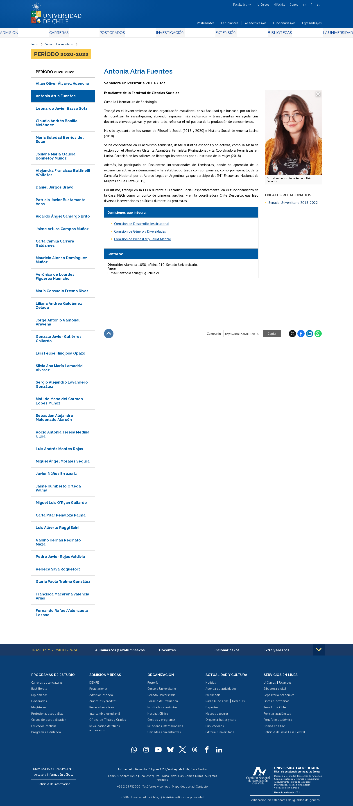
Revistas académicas (277, 715)
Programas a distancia (46, 734)
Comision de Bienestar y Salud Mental (142, 240)
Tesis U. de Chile (275, 709)
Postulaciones (98, 690)
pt (318, 5)
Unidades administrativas (164, 734)
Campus (111, 777)
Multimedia (213, 697)
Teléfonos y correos (155, 783)
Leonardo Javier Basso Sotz (61, 110)
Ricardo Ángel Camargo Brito (63, 218)
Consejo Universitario (161, 690)
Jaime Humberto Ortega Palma (58, 489)
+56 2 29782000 (131, 783)
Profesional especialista (47, 715)
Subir (108, 335)
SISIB (127, 794)
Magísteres (38, 709)
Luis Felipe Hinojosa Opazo (60, 354)
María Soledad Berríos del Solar (60, 141)
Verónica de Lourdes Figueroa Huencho (55, 278)
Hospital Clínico (157, 715)
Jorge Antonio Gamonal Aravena (57, 323)
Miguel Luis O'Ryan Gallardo (61, 504)
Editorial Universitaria (220, 734)
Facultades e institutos (162, 709)
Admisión (41, 34)
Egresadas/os (312, 24)
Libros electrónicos (276, 703)
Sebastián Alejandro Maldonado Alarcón (54, 419)
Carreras (80, 34)
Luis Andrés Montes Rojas (59, 450)
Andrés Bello (125, 777)
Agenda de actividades (221, 690)
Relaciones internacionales (165, 728)
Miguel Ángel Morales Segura (63, 462)
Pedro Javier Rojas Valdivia (60, 558)
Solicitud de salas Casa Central (284, 734)
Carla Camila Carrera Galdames (55, 244)
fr (311, 5)
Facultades (240, 5)
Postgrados (122, 34)
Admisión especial (101, 697)
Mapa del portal (180, 783)
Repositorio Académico (279, 697)
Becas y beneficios (101, 709)
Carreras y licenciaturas (46, 684)
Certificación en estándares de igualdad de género (290, 801)
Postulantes (206, 24)
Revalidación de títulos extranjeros (104, 730)
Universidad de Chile (145, 794)
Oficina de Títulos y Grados (107, 721)
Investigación (169, 34)
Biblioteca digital (275, 690)
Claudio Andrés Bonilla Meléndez (56, 124)
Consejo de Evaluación (162, 703)
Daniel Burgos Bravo (54, 188)
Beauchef (141, 777)
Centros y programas (161, 721)
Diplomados (39, 697)
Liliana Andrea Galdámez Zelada (59, 307)
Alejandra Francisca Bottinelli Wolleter (63, 174)
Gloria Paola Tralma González (63, 583)
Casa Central (199, 770)
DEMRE (94, 684)
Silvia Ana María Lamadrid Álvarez (59, 369)
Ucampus (285, 684)
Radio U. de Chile (217, 703)
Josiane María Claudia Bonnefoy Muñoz (55, 157)
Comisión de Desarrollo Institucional (141, 225)
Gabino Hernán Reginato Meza (58, 543)
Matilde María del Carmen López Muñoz (59, 402)
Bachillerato (39, 690)
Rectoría (152, 684)
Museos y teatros (217, 715)
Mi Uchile (279, 5)
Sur (199, 777)
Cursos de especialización (48, 721)
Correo (294, 5)
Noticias (211, 684)
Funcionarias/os (284, 24)
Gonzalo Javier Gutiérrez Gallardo (58, 340)
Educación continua (44, 728)
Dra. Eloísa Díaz (159, 777)
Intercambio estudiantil (104, 715)
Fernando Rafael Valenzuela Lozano (62, 614)
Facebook (301, 335)
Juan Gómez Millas (183, 777)
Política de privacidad (187, 794)
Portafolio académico (278, 721)
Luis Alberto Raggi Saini (57, 529)
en (304, 5)
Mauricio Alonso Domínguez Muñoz (61, 261)
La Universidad (305, 34)
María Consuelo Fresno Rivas (62, 292)
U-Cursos (263, 5)
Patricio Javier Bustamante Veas (61, 203)
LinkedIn (310, 335)
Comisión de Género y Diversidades (140, 232)
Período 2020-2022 (61, 55)
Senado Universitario (59, 45)
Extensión (214, 34)
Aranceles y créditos (103, 703)
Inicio (34, 45)
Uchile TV (238, 703)
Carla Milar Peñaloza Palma (61, 516)
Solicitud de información (54, 786)
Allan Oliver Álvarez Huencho (62, 85)
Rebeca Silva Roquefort (58, 570)
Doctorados (39, 703)
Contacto (198, 783)
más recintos (211, 777)
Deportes (212, 709)
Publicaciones (215, 728)
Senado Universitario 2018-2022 (293, 204)
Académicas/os (256, 24)
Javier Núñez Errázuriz (56, 475)
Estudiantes (229, 24)
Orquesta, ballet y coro (221, 721)
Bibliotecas (257, 34)
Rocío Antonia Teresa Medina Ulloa (62, 435)
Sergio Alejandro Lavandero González (62, 386)
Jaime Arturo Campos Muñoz (62, 230)
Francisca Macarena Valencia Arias (62, 597)
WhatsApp (318, 335)
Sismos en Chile (274, 728)
